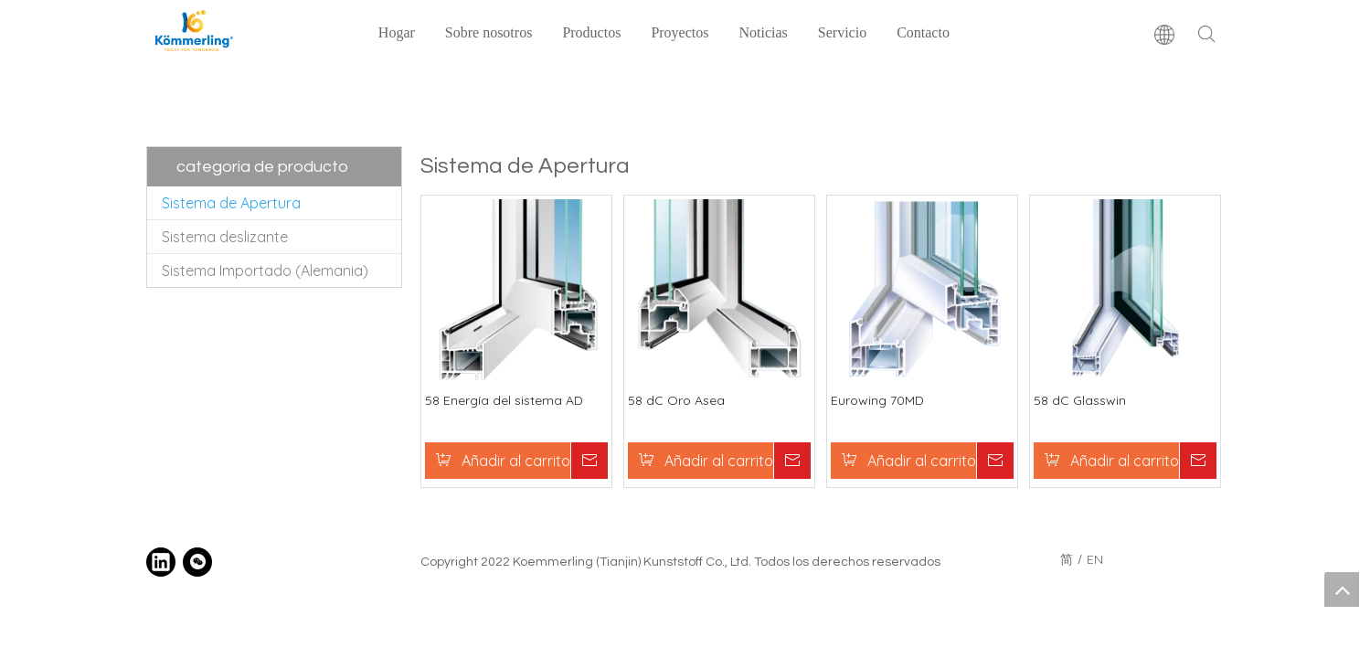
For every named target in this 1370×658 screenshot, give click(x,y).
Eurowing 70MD (877, 400)
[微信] (197, 562)
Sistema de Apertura (231, 203)
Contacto (923, 32)
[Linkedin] (160, 562)
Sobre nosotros (489, 32)
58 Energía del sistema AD (504, 400)
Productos (591, 32)
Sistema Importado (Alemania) (265, 270)
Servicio (842, 32)
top (1341, 589)
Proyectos (679, 32)
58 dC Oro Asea (676, 400)
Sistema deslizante (225, 237)
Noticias (762, 32)
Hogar (396, 32)
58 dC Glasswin (1080, 400)
